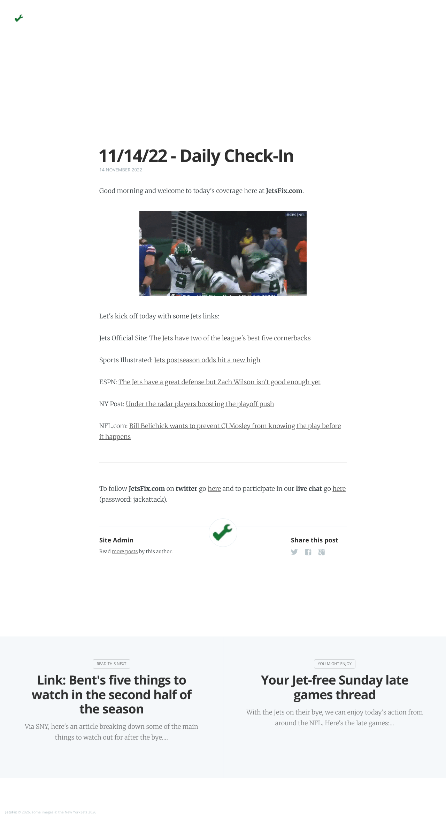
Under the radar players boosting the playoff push (200, 404)
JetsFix (11, 812)
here (214, 489)
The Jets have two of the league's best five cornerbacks (230, 338)
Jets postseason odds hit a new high (207, 360)
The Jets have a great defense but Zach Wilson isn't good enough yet (219, 382)
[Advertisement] (223, 97)
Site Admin (116, 540)
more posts (125, 551)
